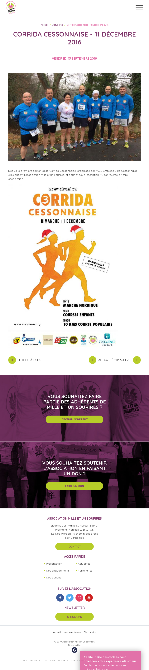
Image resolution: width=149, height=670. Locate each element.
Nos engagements (58, 570)
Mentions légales (72, 632)
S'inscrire (74, 616)
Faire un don (74, 486)
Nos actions (53, 577)
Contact (75, 546)
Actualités (57, 24)
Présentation (54, 563)
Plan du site (90, 632)
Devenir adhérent (74, 419)
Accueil (44, 24)
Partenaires (85, 570)
